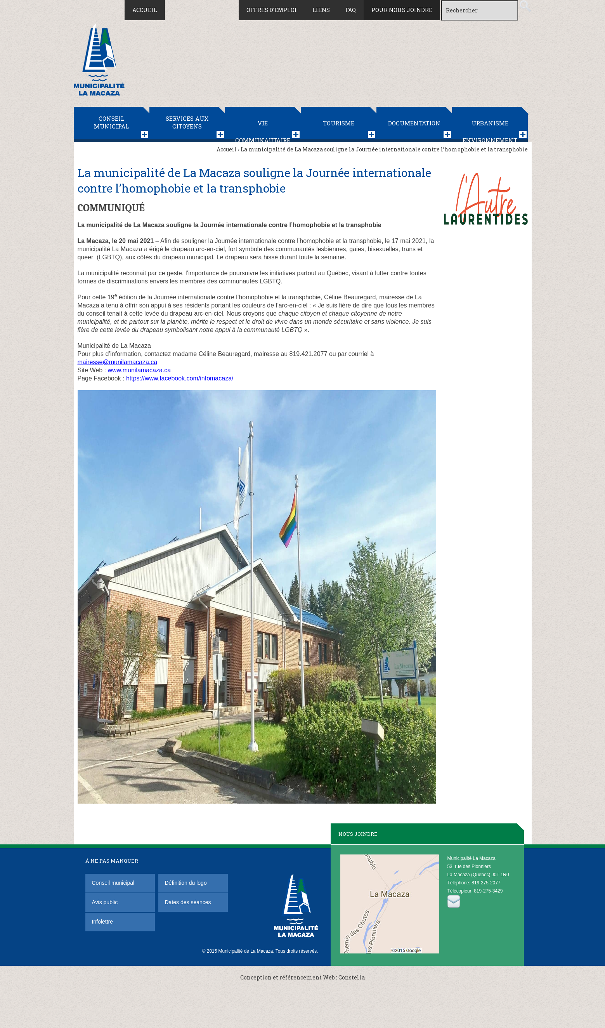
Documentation (414, 123)
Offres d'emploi (271, 10)
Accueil (144, 10)
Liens (321, 10)
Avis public (105, 902)
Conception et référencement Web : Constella (302, 977)
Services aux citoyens (187, 122)
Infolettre (102, 922)
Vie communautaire (262, 130)
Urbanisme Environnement (490, 130)
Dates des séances (188, 902)
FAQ (350, 10)
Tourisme (338, 123)
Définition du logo (186, 883)
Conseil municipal (111, 122)
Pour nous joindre (401, 10)
